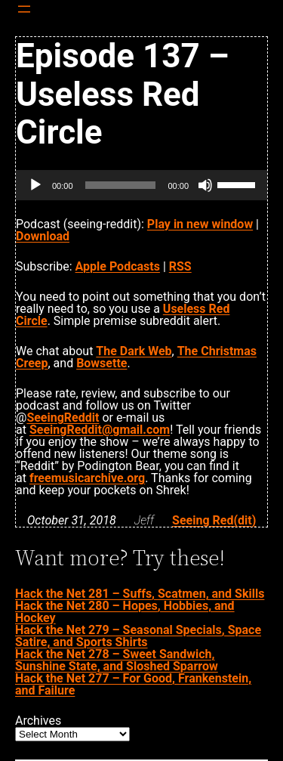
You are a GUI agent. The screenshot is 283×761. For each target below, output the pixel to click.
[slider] (120, 185)
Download (42, 236)
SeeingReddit (62, 417)
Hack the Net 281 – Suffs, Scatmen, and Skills (139, 593)
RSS (180, 266)
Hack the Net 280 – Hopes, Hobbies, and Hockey (125, 612)
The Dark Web (133, 351)
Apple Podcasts (117, 266)
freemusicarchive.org (87, 478)
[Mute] (205, 185)
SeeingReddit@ (99, 429)
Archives (38, 721)
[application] (141, 185)
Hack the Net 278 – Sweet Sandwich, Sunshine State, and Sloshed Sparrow (116, 660)
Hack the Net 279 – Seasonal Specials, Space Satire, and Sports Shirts (138, 636)
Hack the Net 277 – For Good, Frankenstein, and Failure (133, 684)
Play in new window (200, 224)
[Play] (35, 185)
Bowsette (101, 363)
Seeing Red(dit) (214, 520)
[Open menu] (24, 9)
